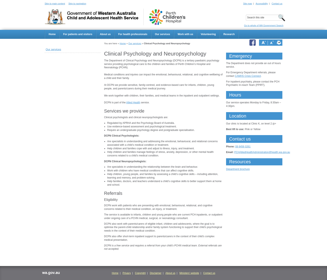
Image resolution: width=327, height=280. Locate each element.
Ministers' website (189, 273)
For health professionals (132, 34)
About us (105, 34)
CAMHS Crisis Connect (248, 76)
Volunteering (208, 34)
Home (52, 34)
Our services (162, 34)
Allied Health (133, 102)
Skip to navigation (77, 3)
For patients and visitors (77, 34)
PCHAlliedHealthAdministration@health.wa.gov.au (262, 152)
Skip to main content (55, 3)
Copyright (140, 273)
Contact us (277, 3)
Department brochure (238, 169)
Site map (247, 3)
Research (229, 34)
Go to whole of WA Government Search (263, 25)
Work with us (185, 34)
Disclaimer (155, 273)
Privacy (127, 273)
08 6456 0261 (242, 146)
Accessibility (262, 3)
